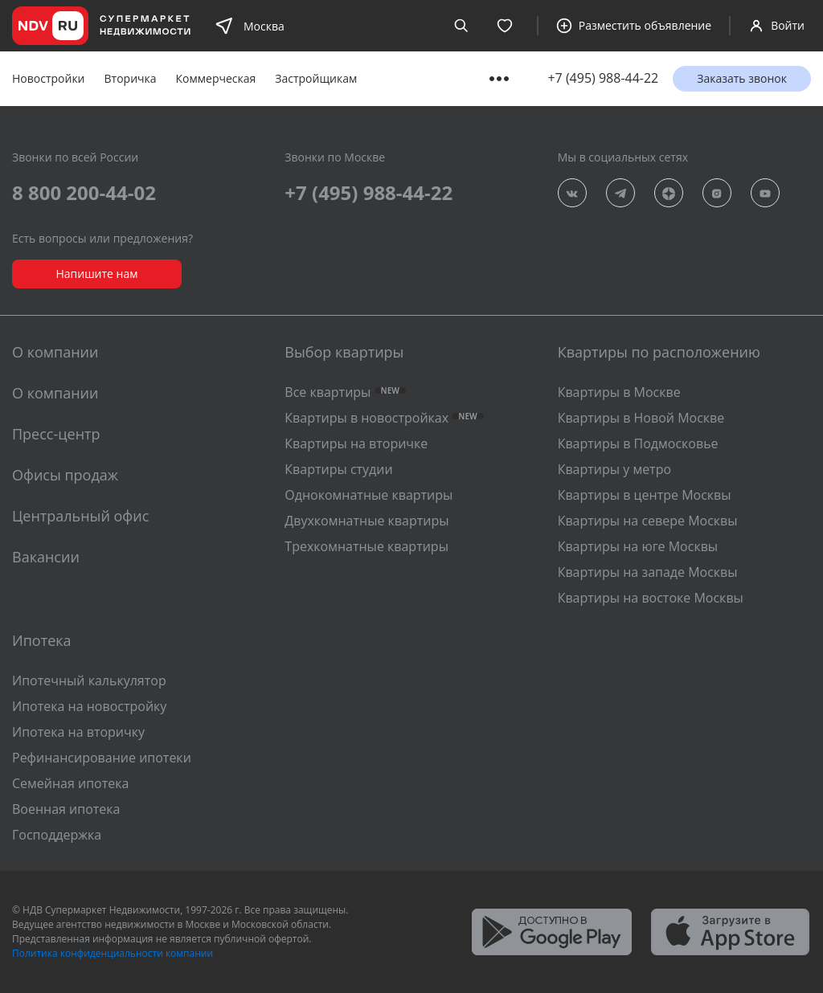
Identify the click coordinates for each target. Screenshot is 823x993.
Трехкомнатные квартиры (366, 546)
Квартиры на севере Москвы (648, 520)
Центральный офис (80, 515)
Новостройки (48, 78)
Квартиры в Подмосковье (638, 443)
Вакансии (46, 556)
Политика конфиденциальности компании (112, 953)
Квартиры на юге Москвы (638, 546)
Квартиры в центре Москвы (644, 495)
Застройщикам (316, 78)
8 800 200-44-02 (84, 192)
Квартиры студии (338, 469)
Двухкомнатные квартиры (366, 520)
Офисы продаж (65, 474)
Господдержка (56, 835)
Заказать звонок (742, 78)
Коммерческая (216, 78)
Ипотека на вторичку (78, 732)
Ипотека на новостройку (89, 706)
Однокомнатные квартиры (368, 495)
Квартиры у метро (614, 469)
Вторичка (130, 78)
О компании (55, 393)
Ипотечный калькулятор (89, 680)
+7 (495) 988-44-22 (602, 78)
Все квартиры (345, 392)
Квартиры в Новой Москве (641, 418)
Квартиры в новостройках (384, 418)
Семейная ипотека (70, 783)
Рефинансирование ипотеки (101, 757)
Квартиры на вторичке (356, 443)
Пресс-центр (56, 433)
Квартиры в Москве (619, 392)
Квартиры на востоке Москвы (650, 598)
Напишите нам (96, 273)
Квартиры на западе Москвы (648, 572)
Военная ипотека (66, 809)
